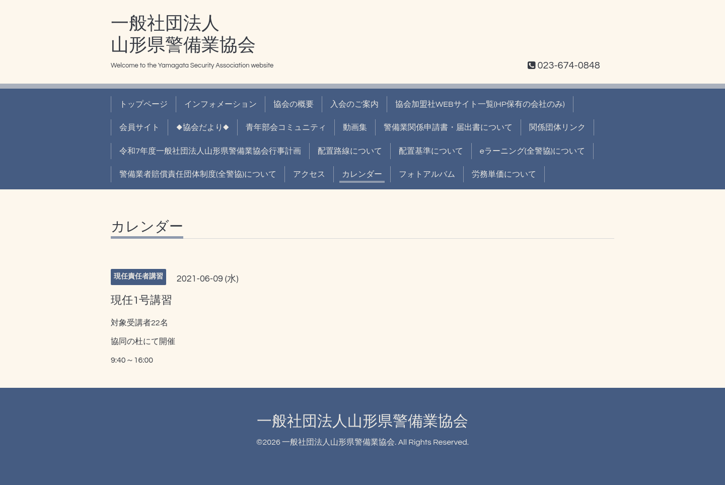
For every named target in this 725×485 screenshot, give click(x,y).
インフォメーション (220, 104)
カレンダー (362, 174)
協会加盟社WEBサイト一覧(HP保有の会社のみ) (480, 104)
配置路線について (350, 151)
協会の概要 (293, 104)
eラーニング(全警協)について (532, 151)
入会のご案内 (354, 104)
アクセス (309, 174)
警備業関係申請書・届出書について (448, 127)
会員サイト (139, 127)
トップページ (143, 104)
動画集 (355, 127)
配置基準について (431, 151)
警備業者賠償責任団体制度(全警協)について (197, 174)
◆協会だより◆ (202, 127)
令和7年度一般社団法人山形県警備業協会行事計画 (210, 151)
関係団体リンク (557, 127)
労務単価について (504, 174)
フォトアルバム (427, 174)
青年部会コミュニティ (286, 127)
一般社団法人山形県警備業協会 (362, 421)
